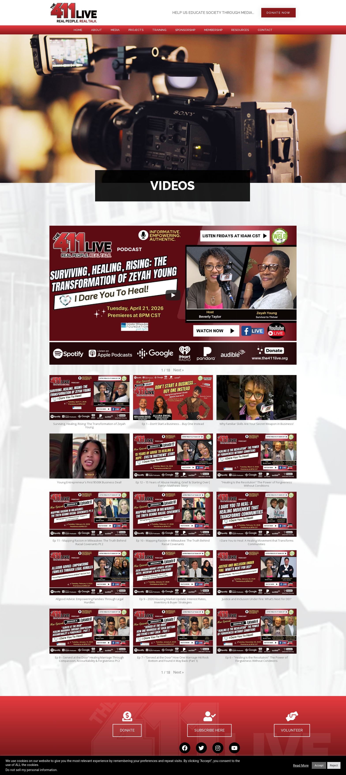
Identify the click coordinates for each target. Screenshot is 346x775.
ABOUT (96, 30)
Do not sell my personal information (31, 770)
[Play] (173, 295)
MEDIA (115, 30)
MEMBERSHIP (213, 30)
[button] (178, 370)
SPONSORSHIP (185, 30)
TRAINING (159, 30)
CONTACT (265, 30)
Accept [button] (318, 765)
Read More (300, 765)
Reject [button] (334, 765)
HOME (78, 30)
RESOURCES (240, 30)
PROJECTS (135, 30)
